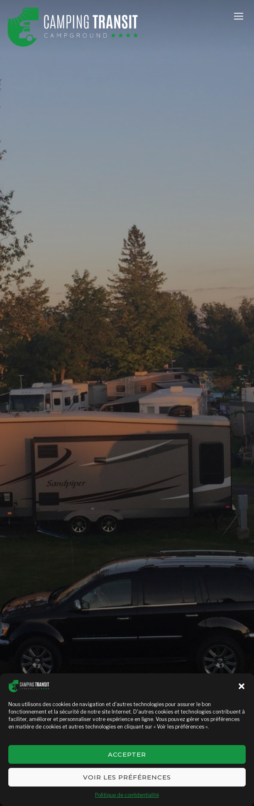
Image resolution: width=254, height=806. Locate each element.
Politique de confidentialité (127, 795)
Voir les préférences (127, 777)
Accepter (127, 754)
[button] (241, 686)
